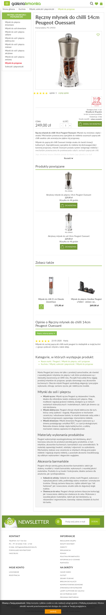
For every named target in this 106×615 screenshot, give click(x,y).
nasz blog (13, 553)
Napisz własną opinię (46, 333)
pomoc (63, 553)
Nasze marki (46, 361)
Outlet (63, 575)
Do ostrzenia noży (68, 594)
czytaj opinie (63, 93)
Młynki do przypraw (66, 9)
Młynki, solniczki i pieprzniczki (41, 9)
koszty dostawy (67, 544)
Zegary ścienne (67, 578)
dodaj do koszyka (92, 124)
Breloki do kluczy (68, 581)
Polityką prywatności (88, 603)
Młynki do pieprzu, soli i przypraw (76, 361)
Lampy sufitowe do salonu (72, 591)
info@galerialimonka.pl (26, 547)
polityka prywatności (70, 556)
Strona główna (9, 9)
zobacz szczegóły (96, 119)
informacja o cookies (70, 560)
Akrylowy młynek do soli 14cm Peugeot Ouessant (69, 236)
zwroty (63, 547)
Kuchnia (22, 9)
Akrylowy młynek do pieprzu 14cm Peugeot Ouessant (68, 195)
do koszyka (70, 205)
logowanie (14, 572)
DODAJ (94, 521)
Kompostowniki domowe (71, 585)
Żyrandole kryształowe (71, 588)
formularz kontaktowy (20, 550)
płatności (64, 563)
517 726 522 (21, 541)
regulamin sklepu (68, 541)
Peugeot (56, 361)
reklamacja (65, 550)
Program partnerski (69, 597)
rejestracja (14, 575)
